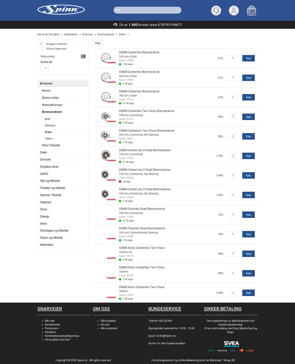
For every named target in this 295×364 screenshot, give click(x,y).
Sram (122, 34)
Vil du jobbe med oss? (58, 339)
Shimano (50, 125)
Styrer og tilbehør (51, 237)
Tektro (48, 138)
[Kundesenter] (216, 10)
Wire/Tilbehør (51, 145)
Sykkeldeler (71, 34)
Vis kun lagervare (56, 48)
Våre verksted (108, 328)
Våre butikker (108, 320)
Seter (43, 209)
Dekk (43, 152)
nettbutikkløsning (188, 360)
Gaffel (44, 174)
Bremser (88, 34)
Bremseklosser (52, 105)
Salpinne (45, 202)
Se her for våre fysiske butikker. (167, 343)
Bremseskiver (106, 34)
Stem (43, 223)
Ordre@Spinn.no (166, 335)
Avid (47, 118)
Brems (46, 90)
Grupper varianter (56, 43)
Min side (50, 320)
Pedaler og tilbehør (52, 188)
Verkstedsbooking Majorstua (62, 335)
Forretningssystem (163, 360)
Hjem (56, 34)
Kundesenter (52, 324)
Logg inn (234, 11)
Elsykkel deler (49, 166)
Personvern (52, 328)
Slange (44, 216)
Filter (98, 43)
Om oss (104, 324)
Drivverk (45, 159)
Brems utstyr (50, 98)
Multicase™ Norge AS (222, 360)
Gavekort (50, 332)
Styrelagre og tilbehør (54, 230)
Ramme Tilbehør (51, 195)
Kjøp (248, 58)
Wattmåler (46, 245)
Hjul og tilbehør (50, 181)
